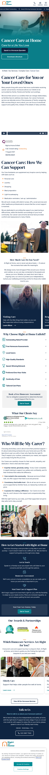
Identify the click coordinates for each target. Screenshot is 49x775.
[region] (23, 761)
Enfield (4, 71)
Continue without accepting (38, 750)
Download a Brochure (14, 57)
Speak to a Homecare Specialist (15, 50)
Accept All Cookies (23, 764)
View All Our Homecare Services (24, 701)
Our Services (13, 71)
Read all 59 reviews (7, 435)
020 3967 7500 (24, 733)
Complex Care (24, 71)
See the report (10, 154)
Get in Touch (24, 403)
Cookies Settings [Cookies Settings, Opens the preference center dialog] (23, 769)
